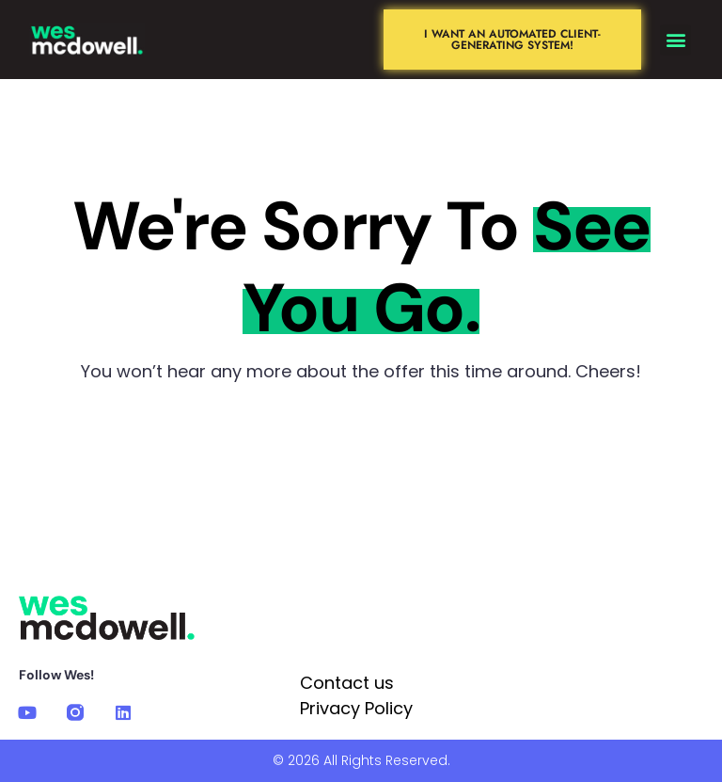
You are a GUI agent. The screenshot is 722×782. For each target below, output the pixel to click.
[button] (675, 40)
